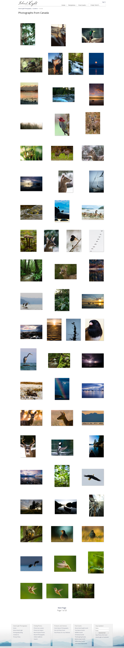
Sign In (104, 2)
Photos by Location (39, 628)
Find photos (71, 5)
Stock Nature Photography (61, 628)
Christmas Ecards (79, 634)
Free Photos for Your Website (62, 632)
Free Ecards (82, 5)
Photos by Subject (38, 630)
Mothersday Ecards (80, 639)
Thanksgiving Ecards (80, 637)
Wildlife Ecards (79, 632)
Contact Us (16, 634)
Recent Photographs (39, 634)
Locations (35, 8)
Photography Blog (18, 632)
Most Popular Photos (39, 632)
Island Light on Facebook (102, 637)
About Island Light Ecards (81, 628)
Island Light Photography (24, 8)
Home (63, 5)
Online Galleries (38, 637)
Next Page (62, 608)
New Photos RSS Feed (101, 635)
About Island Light (18, 630)
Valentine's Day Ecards (81, 643)
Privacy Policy (16, 637)
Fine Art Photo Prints (59, 630)
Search (36, 639)
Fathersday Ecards (80, 641)
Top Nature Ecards (80, 630)
